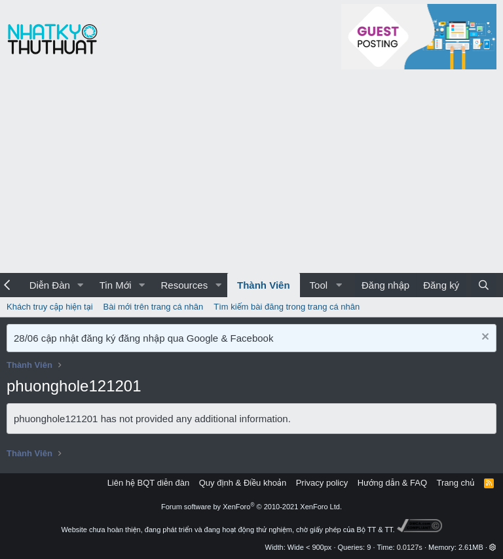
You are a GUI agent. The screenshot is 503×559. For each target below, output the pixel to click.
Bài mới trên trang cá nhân (153, 307)
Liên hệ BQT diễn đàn (148, 483)
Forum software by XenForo (251, 507)
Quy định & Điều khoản (242, 483)
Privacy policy (322, 483)
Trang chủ (456, 483)
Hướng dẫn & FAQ (392, 483)
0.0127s (409, 547)
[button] (80, 285)
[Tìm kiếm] (483, 285)
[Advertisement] (251, 174)
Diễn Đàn (49, 285)
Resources (184, 285)
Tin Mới (116, 285)
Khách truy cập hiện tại (50, 307)
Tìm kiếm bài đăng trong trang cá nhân (287, 307)
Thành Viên (263, 285)
